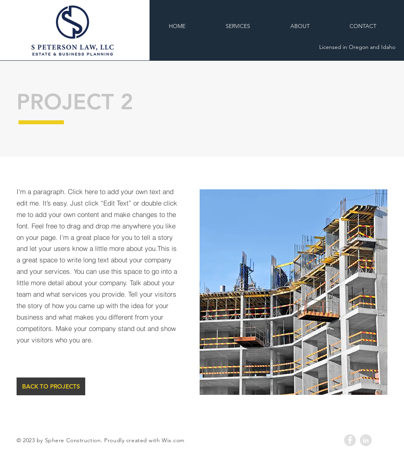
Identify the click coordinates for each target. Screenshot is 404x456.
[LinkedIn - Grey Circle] (366, 440)
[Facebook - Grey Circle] (350, 440)
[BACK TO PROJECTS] (51, 386)
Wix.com (173, 440)
